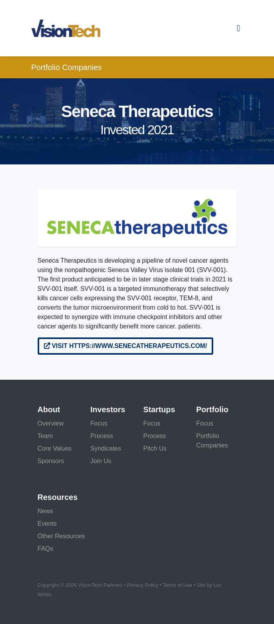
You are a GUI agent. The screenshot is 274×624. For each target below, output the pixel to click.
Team (45, 436)
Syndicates (106, 448)
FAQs (45, 548)
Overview (51, 423)
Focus (99, 423)
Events (47, 523)
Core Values (55, 448)
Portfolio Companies (66, 67)
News (45, 511)
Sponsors (51, 461)
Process (102, 436)
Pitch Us (155, 448)
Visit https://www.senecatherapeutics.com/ (125, 346)
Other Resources (61, 536)
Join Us (101, 461)
